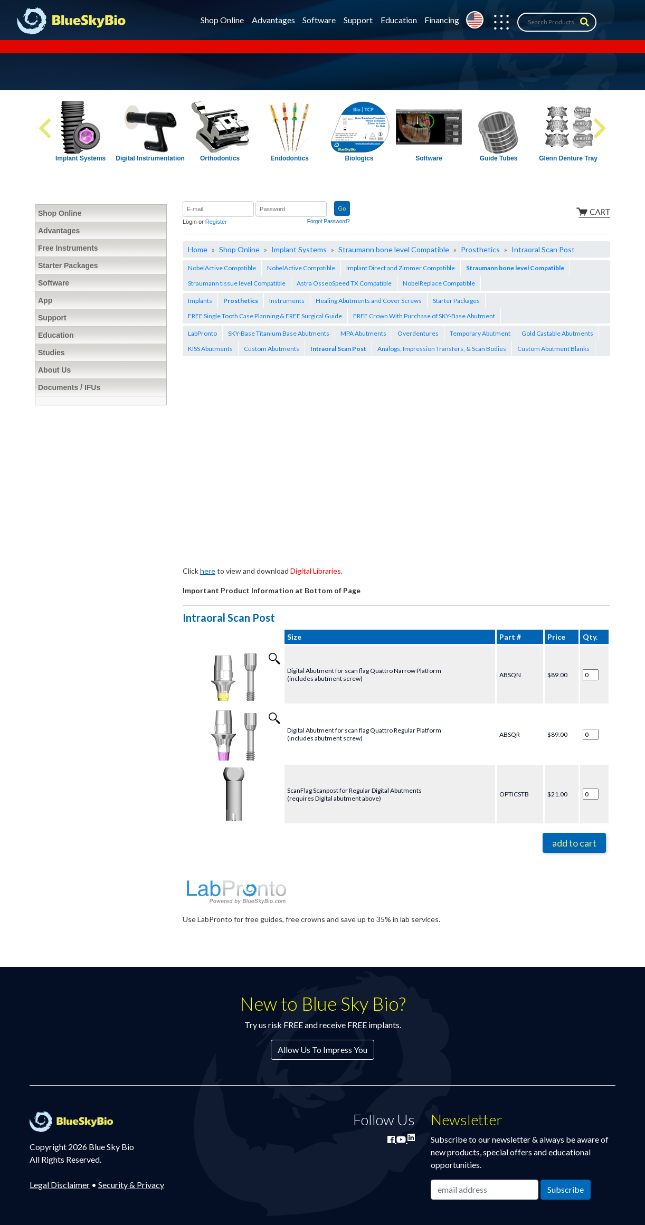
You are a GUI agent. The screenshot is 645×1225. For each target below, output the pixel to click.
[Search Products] (556, 22)
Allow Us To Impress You (322, 1049)
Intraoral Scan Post (543, 249)
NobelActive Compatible (222, 268)
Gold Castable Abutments (557, 333)
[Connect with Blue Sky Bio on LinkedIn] (411, 1137)
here (207, 570)
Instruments (287, 301)
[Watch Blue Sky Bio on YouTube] (401, 1139)
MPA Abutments (363, 333)
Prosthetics (480, 249)
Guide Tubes (499, 158)
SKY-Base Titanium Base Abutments (278, 333)
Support (358, 20)
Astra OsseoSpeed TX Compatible (344, 283)
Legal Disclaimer (60, 1185)
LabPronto (202, 333)
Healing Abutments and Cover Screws (369, 301)
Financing (441, 20)
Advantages (273, 20)
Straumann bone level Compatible (393, 249)
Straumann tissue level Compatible (237, 283)
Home (197, 249)
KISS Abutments (210, 349)
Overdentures (418, 333)
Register (216, 222)
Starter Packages (456, 301)
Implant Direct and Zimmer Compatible (400, 268)
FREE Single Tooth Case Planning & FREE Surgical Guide (265, 316)
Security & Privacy (131, 1185)
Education (399, 20)
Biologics (359, 158)
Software (319, 20)
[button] (496, 22)
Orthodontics (220, 158)
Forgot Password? (328, 221)
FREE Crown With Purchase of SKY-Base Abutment (424, 316)
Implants (200, 301)
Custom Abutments (271, 349)
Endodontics (289, 158)
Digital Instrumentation (150, 158)
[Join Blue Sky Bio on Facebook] (391, 1139)
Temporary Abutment (480, 333)
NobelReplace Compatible (439, 283)
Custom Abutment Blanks (553, 349)
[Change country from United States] (474, 20)
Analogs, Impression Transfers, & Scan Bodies (441, 349)
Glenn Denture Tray (568, 158)
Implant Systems (80, 158)
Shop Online (222, 20)
